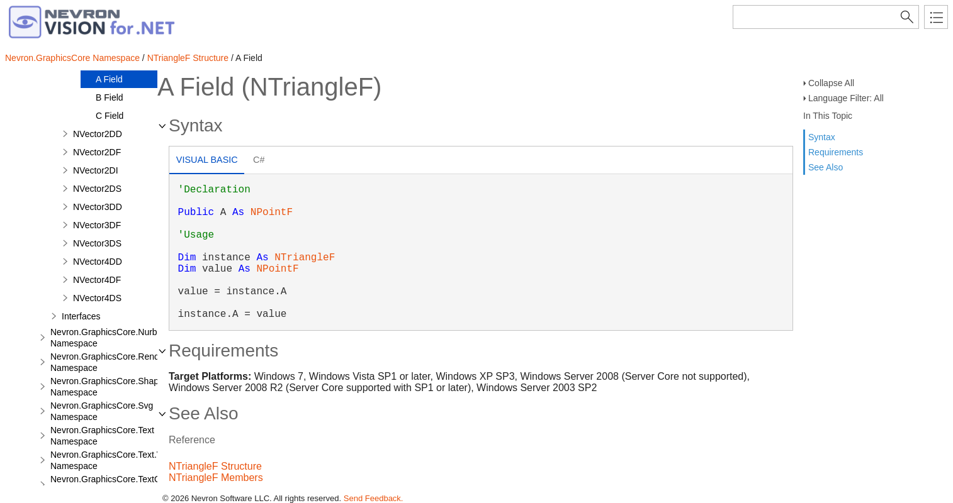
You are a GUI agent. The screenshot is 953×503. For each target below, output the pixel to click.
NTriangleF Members (216, 477)
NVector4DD (97, 262)
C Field (109, 116)
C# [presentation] (258, 160)
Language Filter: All (846, 98)
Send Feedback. (373, 498)
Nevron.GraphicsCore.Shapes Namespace (109, 386)
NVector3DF (97, 225)
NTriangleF (304, 257)
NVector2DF (97, 152)
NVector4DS (97, 298)
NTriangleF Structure (187, 58)
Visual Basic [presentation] (207, 160)
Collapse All (831, 83)
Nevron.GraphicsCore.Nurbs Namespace (106, 337)
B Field (109, 97)
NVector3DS (97, 243)
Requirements (835, 152)
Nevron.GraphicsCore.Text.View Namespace (113, 460)
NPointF (272, 212)
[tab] (206, 161)
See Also (825, 167)
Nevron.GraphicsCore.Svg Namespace (101, 411)
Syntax (821, 137)
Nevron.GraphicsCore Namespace (72, 58)
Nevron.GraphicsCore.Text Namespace (102, 435)
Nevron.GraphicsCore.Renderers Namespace (114, 362)
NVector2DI (95, 170)
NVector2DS (97, 189)
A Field (109, 79)
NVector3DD (97, 207)
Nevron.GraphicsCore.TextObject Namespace (114, 484)
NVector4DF (97, 280)
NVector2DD (97, 134)
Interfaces (81, 316)
